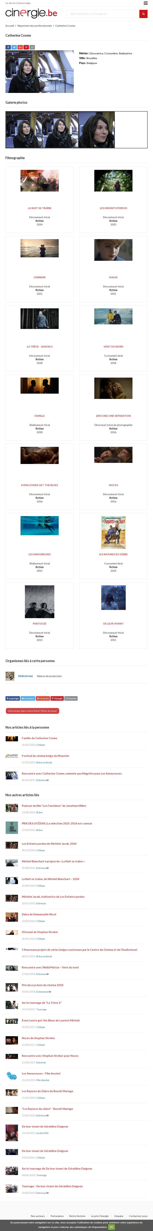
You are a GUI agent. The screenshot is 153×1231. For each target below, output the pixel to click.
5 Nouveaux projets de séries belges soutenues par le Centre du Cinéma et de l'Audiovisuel (79, 949)
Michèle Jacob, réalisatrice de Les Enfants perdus (53, 896)
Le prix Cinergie (100, 1216)
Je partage (13, 698)
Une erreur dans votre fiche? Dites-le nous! (32, 710)
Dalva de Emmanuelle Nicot (39, 914)
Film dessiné (42, 1080)
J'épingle (57, 698)
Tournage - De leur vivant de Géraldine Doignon (52, 1186)
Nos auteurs (38, 1216)
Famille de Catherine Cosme (39, 738)
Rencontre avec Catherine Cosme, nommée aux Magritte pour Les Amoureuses (72, 773)
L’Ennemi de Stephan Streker (40, 932)
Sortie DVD (42, 1133)
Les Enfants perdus (113, 208)
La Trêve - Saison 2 (40, 346)
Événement (42, 991)
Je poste (43, 698)
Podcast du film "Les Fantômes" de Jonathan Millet (54, 805)
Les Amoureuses (40, 554)
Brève (39, 812)
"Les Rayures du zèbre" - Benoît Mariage (47, 1108)
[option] (24, 130)
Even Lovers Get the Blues (39, 485)
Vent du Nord (113, 346)
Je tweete (28, 698)
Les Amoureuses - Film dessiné (41, 1073)
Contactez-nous (138, 1216)
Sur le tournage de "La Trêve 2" (42, 1002)
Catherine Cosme (65, 25)
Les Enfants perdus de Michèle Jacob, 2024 (49, 843)
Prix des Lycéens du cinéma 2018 (42, 985)
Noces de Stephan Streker (38, 1038)
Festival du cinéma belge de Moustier (45, 755)
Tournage (41, 1009)
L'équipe (118, 1216)
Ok (111, 1227)
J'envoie (71, 698)
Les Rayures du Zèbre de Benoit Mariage (47, 1091)
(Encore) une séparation (113, 415)
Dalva (113, 277)
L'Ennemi (39, 277)
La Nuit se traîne (39, 208)
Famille (40, 415)
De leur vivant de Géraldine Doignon (45, 1126)
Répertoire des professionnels (34, 25)
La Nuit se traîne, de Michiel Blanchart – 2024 (50, 879)
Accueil (9, 25)
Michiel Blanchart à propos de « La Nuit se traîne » (53, 861)
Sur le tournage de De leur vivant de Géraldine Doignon (57, 1168)
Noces (113, 485)
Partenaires (57, 1216)
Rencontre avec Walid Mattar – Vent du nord (50, 967)
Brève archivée (44, 762)
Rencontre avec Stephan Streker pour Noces (50, 1055)
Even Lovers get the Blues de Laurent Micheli (51, 1020)
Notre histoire (77, 1216)
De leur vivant (113, 623)
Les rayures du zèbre (113, 554)
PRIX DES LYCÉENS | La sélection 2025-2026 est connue (57, 823)
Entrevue (41, 780)
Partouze (40, 623)
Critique (40, 744)
